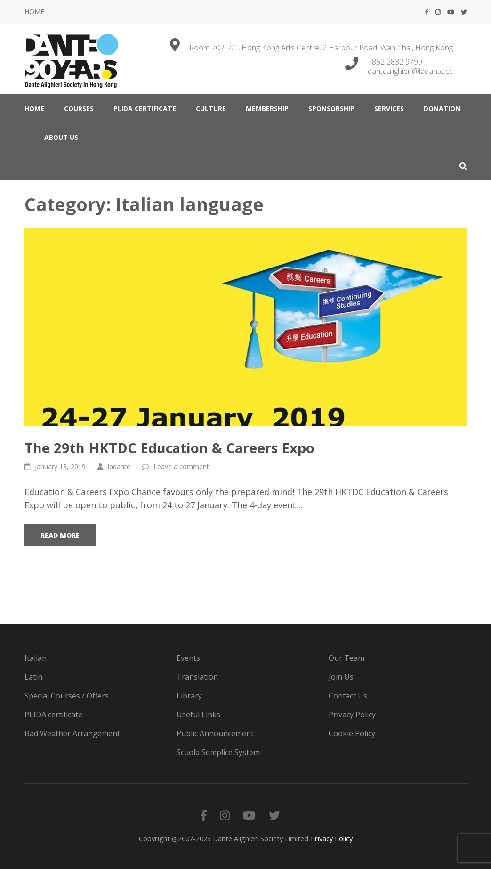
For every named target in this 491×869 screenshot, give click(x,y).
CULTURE (211, 108)
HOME (34, 12)
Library (189, 695)
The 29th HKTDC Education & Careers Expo (169, 448)
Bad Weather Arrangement (72, 733)
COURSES (79, 108)
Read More (60, 535)
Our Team (346, 658)
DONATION (442, 108)
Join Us (341, 677)
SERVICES (389, 108)
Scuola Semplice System (218, 752)
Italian (35, 658)
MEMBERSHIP (267, 108)
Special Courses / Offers (66, 695)
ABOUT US (61, 137)
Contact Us (348, 695)
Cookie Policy (352, 733)
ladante (119, 466)
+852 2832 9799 (395, 61)
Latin (33, 677)
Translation (197, 677)
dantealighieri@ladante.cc (410, 71)
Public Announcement (215, 733)
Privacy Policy (352, 714)
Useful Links (198, 714)
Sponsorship (331, 108)
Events (188, 658)
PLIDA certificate (144, 108)
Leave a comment (181, 466)
